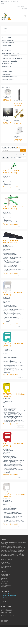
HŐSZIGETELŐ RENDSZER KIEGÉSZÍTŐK (10, 53)
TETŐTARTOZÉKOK (6, 50)
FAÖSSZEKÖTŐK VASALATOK (8, 43)
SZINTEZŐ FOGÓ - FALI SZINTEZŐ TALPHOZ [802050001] (13, 207)
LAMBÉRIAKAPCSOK (6, 66)
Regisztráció (24, 8)
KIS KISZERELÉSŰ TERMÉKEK (8, 79)
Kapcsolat (5, 597)
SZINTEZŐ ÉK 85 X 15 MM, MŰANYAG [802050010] (11, 241)
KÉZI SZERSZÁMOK (6, 74)
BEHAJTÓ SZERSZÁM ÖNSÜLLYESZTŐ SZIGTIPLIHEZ (18, 136)
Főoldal (2, 24)
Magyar (3, 3)
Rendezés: (13, 157)
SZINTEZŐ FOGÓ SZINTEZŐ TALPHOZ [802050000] (11, 171)
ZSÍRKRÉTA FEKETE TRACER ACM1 (18, 101)
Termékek (7, 24)
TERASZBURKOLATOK (7, 63)
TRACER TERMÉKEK (6, 37)
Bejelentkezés (23, 10)
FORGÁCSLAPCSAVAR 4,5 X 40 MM (19, 119)
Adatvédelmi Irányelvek (8, 593)
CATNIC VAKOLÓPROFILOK (8, 40)
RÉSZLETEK (20, 189)
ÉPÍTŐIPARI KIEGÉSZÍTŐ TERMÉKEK (9, 77)
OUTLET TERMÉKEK (6, 82)
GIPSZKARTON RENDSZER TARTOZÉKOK (10, 56)
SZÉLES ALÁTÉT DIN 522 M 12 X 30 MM (7, 97)
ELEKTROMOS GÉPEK (6, 69)
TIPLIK (4, 48)
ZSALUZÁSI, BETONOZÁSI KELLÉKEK (9, 61)
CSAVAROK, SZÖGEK (6, 45)
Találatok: (18, 154)
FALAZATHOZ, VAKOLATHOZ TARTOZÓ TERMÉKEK (12, 58)
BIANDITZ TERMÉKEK (7, 71)
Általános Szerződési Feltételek (9, 595)
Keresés (23, 150)
